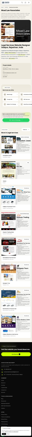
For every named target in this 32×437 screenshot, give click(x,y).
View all (26, 129)
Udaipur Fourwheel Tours (9, 206)
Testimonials (4, 387)
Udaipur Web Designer (10, 52)
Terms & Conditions (5, 417)
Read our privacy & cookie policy (11, 431)
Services (3, 392)
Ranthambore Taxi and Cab (9, 308)
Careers (3, 408)
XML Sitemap (4, 426)
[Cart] (25, 2)
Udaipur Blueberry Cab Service (10, 334)
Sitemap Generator (5, 403)
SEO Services (21, 54)
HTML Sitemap (4, 424)
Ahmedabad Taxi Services (9, 257)
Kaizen (4, 181)
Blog (2, 398)
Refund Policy (4, 419)
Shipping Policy (4, 421)
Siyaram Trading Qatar (8, 232)
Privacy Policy (4, 414)
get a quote (12, 58)
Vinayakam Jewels (7, 155)
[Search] (22, 2)
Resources (3, 401)
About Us (3, 382)
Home (2, 7)
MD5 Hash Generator (6, 405)
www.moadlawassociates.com (9, 72)
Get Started (16, 354)
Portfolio (6, 7)
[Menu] (28, 2)
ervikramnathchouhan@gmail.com (11, 371)
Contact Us (3, 390)
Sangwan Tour (6, 283)
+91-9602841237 (7, 369)
